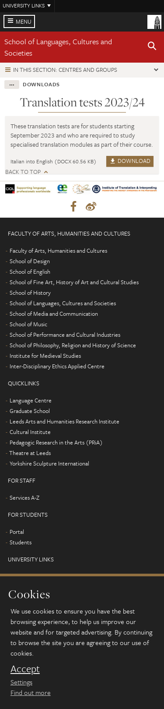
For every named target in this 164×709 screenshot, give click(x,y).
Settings (21, 682)
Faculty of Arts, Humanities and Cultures (58, 250)
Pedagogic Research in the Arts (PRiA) (56, 442)
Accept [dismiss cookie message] (25, 668)
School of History (30, 292)
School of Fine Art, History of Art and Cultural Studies (74, 282)
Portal (17, 531)
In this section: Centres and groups (65, 69)
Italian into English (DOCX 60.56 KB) (53, 161)
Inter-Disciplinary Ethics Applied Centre (57, 366)
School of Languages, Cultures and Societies (63, 303)
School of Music (28, 324)
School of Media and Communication (54, 313)
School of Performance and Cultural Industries (65, 334)
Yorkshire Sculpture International (49, 463)
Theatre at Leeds (30, 452)
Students (20, 542)
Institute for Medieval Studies (45, 355)
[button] (152, 47)
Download (129, 160)
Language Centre (31, 400)
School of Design (30, 261)
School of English (30, 271)
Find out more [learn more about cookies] (30, 692)
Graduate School (30, 410)
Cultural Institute (30, 431)
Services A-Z (24, 497)
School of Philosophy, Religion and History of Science (73, 345)
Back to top (23, 172)
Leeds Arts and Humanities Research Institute (64, 421)
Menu (23, 21)
